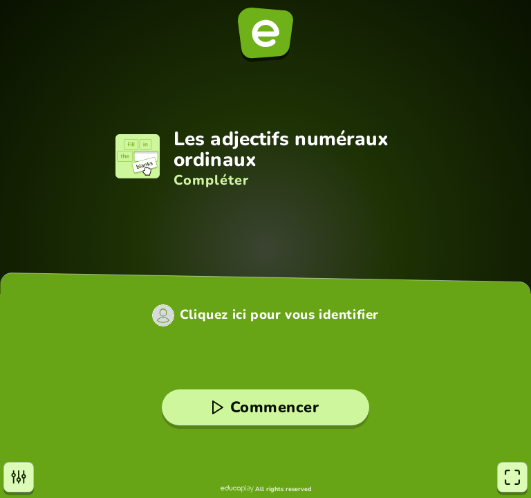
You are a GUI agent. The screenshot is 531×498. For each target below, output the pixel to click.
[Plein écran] (512, 477)
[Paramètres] (18, 477)
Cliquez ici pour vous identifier (279, 315)
